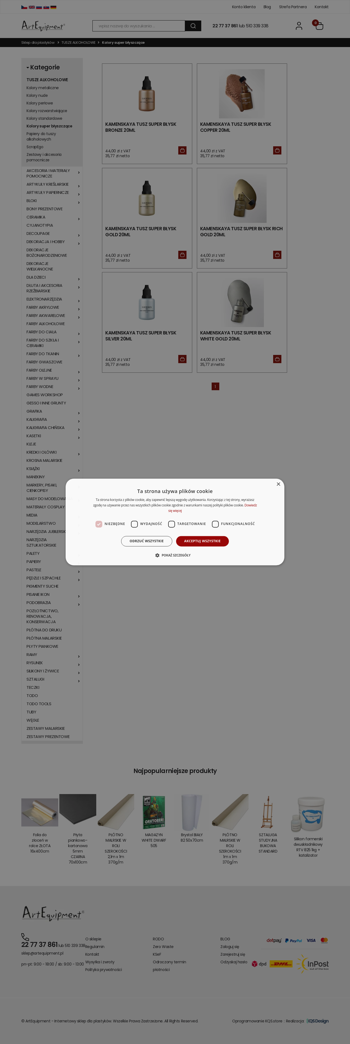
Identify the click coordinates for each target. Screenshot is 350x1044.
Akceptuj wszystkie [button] (202, 541)
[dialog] (175, 522)
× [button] (278, 484)
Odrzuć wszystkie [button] (147, 541)
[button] (174, 555)
